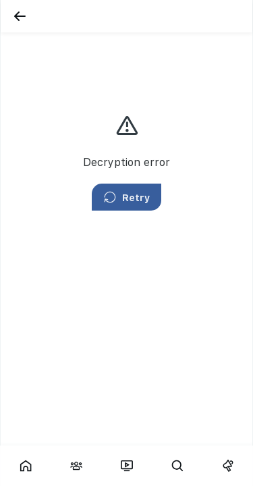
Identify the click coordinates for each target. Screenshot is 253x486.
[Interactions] (76, 466)
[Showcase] (25, 466)
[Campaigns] (227, 466)
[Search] (177, 466)
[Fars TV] (126, 466)
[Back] (19, 16)
